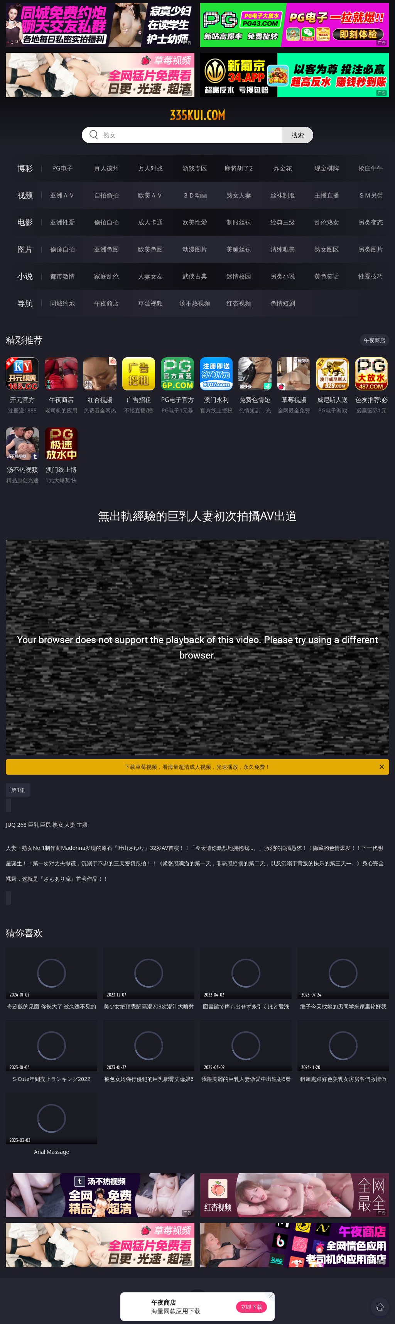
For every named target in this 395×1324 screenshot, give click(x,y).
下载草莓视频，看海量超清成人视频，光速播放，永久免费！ (255, 767)
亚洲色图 (106, 249)
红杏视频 (238, 303)
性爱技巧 (370, 276)
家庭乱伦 (106, 276)
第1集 (18, 790)
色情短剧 (282, 303)
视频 (25, 195)
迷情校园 (238, 276)
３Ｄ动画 (194, 195)
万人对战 (150, 168)
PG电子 (62, 168)
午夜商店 (106, 303)
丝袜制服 (282, 195)
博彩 (25, 168)
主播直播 (326, 195)
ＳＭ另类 (370, 195)
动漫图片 (194, 249)
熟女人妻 (238, 195)
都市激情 (62, 276)
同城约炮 (62, 303)
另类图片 (370, 249)
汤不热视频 (194, 303)
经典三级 (282, 222)
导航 (25, 303)
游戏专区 (194, 168)
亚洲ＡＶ (62, 195)
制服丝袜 (238, 222)
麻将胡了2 (239, 168)
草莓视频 (150, 303)
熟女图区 (326, 249)
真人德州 (106, 168)
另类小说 (282, 276)
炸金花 (282, 168)
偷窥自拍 (62, 249)
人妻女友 (150, 276)
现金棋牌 (326, 168)
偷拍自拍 (106, 222)
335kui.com (197, 115)
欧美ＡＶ (150, 195)
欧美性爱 (194, 222)
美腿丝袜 (238, 249)
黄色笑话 (326, 276)
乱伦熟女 (326, 222)
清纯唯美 (282, 249)
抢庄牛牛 (370, 168)
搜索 (298, 135)
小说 (25, 276)
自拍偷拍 (106, 195)
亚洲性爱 (62, 222)
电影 (25, 222)
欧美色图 (150, 249)
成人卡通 (150, 222)
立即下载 (251, 1306)
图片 (25, 249)
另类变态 (370, 222)
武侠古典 (194, 276)
